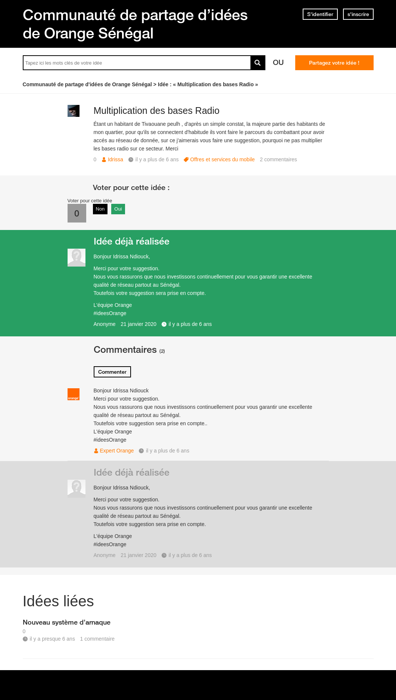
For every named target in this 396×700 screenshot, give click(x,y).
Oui (118, 209)
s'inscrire (358, 14)
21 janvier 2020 (138, 324)
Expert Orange (117, 451)
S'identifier (320, 14)
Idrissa (115, 159)
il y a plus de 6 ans (190, 324)
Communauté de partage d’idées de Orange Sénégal (135, 23)
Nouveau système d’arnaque (66, 622)
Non (100, 209)
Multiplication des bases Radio (157, 110)
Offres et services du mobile (222, 159)
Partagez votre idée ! (334, 62)
